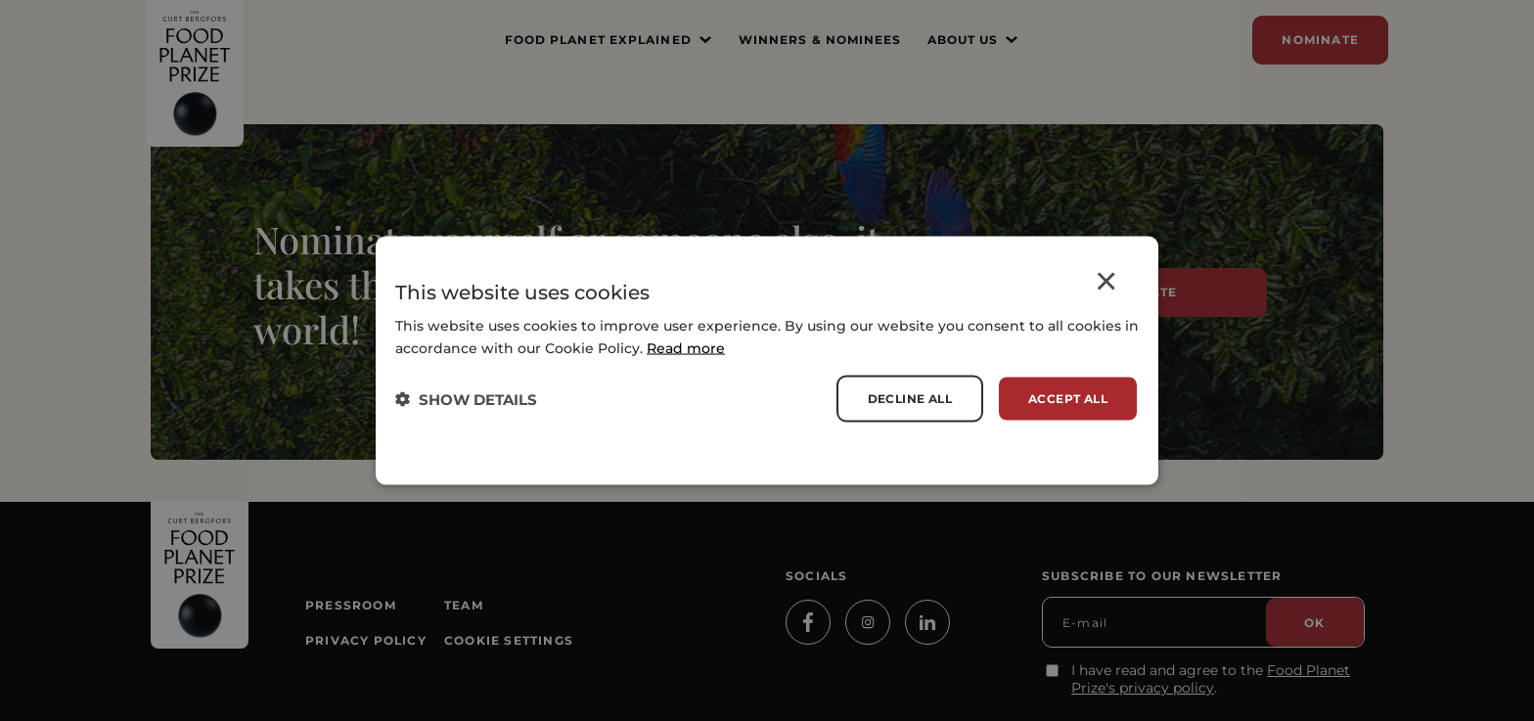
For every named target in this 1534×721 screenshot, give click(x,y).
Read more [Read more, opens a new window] (686, 348)
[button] (466, 398)
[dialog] (767, 360)
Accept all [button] (1067, 398)
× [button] (1106, 284)
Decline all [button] (910, 398)
